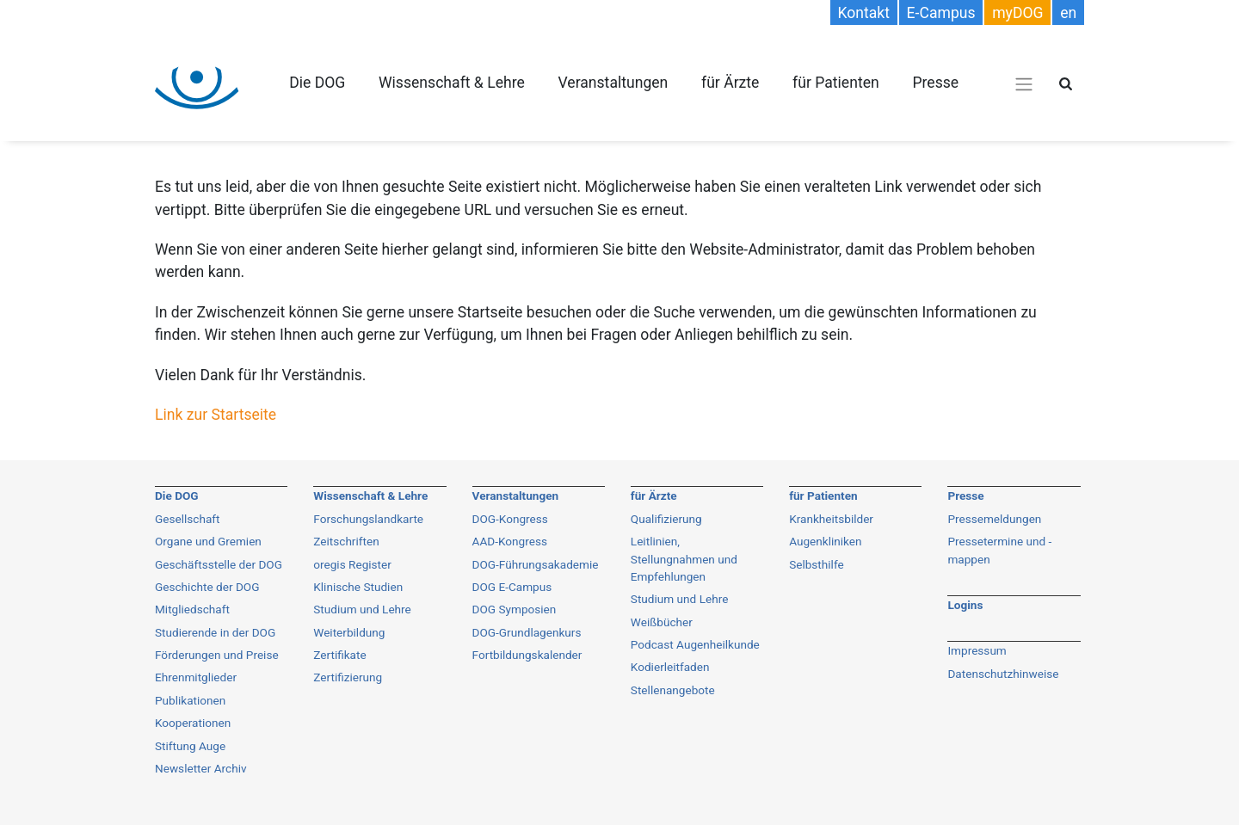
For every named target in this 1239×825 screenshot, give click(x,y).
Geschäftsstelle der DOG (218, 564)
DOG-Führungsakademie (535, 564)
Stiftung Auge (190, 746)
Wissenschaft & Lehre (452, 82)
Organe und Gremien (208, 541)
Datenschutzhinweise (1002, 673)
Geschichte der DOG (207, 587)
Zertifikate (339, 655)
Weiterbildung (349, 632)
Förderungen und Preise (217, 655)
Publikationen (190, 700)
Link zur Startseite (215, 414)
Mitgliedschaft (192, 609)
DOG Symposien (514, 609)
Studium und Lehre (362, 609)
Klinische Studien (358, 587)
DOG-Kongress (510, 519)
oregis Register (352, 564)
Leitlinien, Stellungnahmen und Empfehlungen (684, 558)
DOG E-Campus (512, 587)
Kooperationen (193, 723)
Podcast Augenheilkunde (695, 644)
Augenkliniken (825, 541)
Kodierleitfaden (670, 667)
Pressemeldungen (994, 519)
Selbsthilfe (816, 564)
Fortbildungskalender (527, 655)
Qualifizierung (666, 519)
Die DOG (317, 82)
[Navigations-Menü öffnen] (1024, 83)
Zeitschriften (346, 541)
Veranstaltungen (613, 82)
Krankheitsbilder (831, 519)
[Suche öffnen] (1065, 83)
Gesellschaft (187, 519)
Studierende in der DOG (215, 632)
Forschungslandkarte (368, 519)
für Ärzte (730, 82)
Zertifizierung (347, 677)
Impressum (976, 650)
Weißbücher (662, 622)
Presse (935, 82)
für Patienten (835, 82)
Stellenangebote (673, 690)
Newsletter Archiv (201, 768)
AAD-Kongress (509, 541)
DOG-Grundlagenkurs (527, 632)
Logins (965, 605)
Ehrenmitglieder (196, 677)
